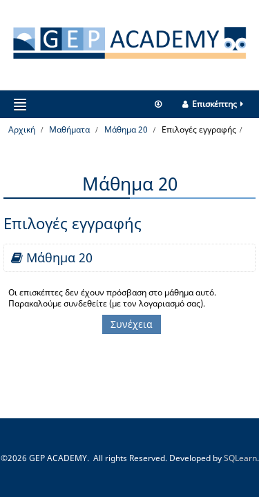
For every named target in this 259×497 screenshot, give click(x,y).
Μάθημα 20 (59, 257)
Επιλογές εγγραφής (199, 129)
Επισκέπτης (213, 104)
